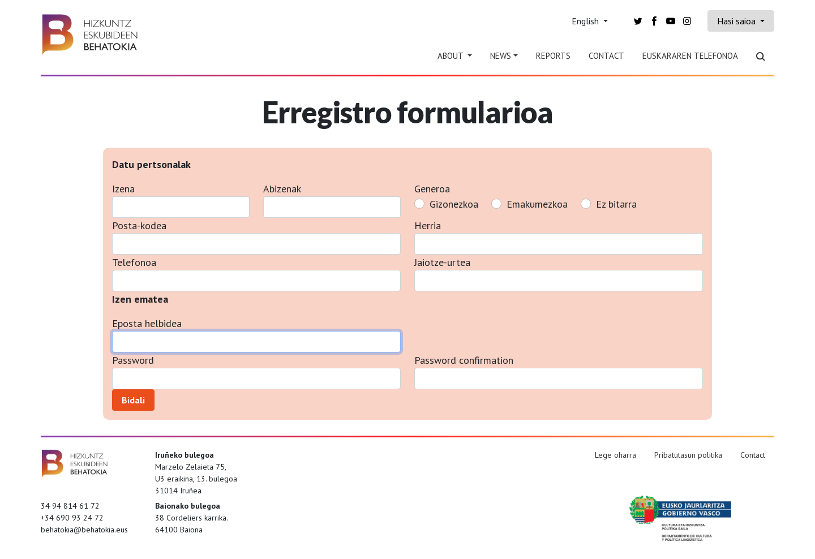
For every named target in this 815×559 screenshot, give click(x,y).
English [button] (586, 21)
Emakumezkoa (537, 203)
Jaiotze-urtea (442, 262)
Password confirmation (463, 360)
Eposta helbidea (147, 323)
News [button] (500, 55)
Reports (553, 55)
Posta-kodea (139, 225)
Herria (427, 225)
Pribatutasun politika (688, 455)
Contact (606, 55)
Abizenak (282, 188)
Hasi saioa (737, 21)
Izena (123, 188)
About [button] (451, 55)
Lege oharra (615, 455)
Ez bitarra (616, 203)
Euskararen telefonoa (690, 55)
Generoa (432, 188)
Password (133, 360)
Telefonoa (134, 262)
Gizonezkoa (454, 203)
